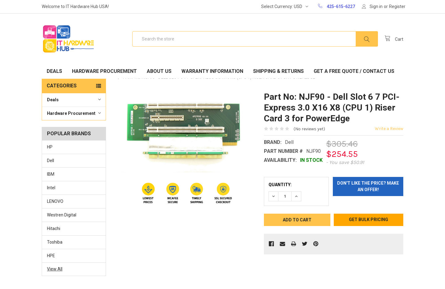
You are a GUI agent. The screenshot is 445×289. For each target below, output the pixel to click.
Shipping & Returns (278, 71)
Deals (54, 71)
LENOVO (55, 201)
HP (50, 146)
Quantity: (280, 184)
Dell (50, 160)
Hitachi (53, 228)
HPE (51, 255)
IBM (50, 174)
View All (54, 268)
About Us (159, 71)
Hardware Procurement (104, 71)
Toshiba (54, 242)
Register (397, 6)
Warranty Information (212, 71)
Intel (51, 187)
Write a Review (389, 128)
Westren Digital (61, 214)
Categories (62, 86)
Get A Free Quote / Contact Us (354, 71)
